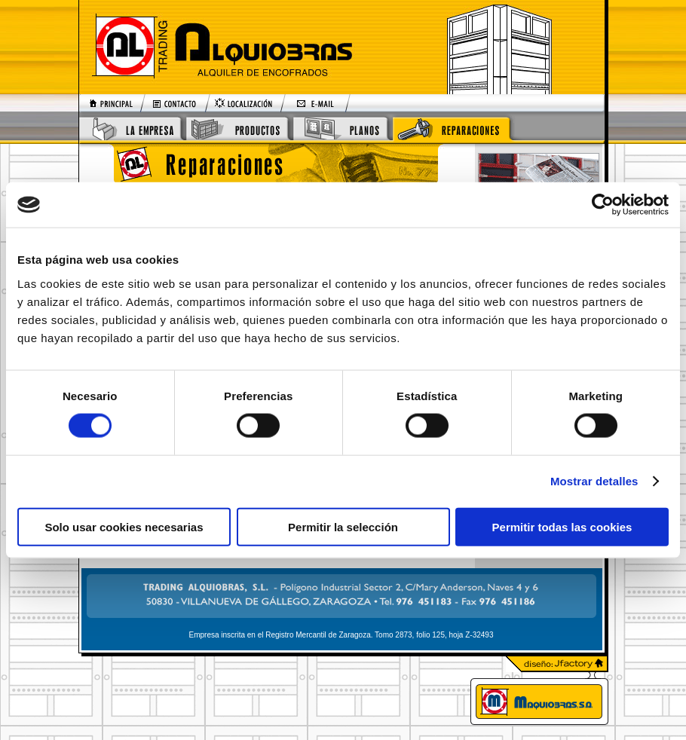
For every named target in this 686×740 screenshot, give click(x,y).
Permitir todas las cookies (562, 526)
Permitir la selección (343, 526)
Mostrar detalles (594, 481)
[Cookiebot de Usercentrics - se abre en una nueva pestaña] (603, 205)
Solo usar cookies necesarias (123, 526)
